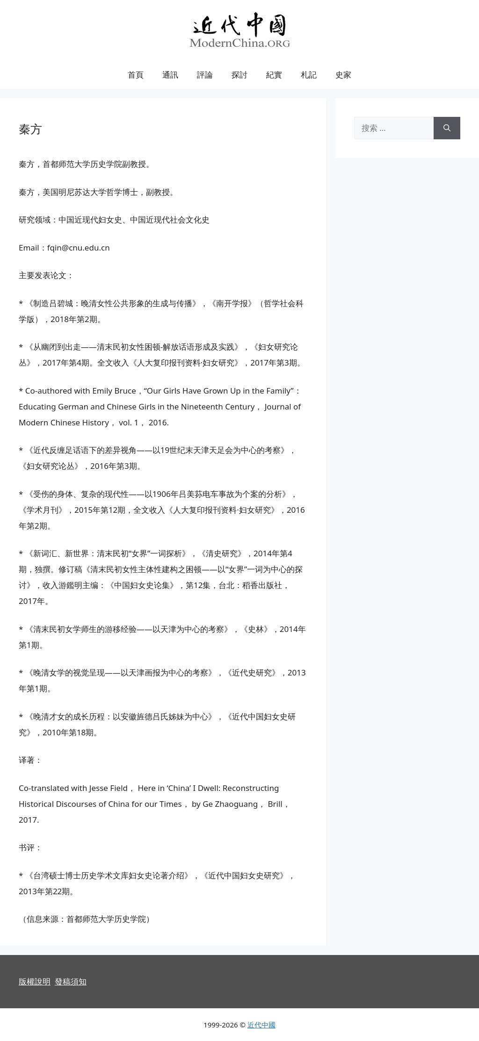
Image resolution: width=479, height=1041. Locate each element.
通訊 (170, 74)
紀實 (274, 74)
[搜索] (447, 128)
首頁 (136, 74)
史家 (343, 74)
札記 (309, 74)
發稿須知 (71, 981)
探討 (239, 74)
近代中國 (261, 1024)
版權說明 (35, 981)
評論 (205, 74)
